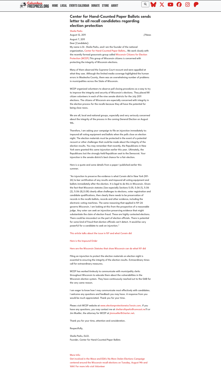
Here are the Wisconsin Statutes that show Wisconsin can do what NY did (108, 248)
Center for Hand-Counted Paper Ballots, (105, 51)
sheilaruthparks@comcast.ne (130, 309)
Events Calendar (79, 6)
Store (105, 6)
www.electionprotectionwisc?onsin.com (120, 305)
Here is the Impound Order (83, 241)
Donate (95, 6)
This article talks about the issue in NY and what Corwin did (101, 233)
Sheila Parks (76, 31)
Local (63, 6)
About (114, 6)
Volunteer (100, 366)
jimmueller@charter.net (122, 313)
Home (55, 6)
